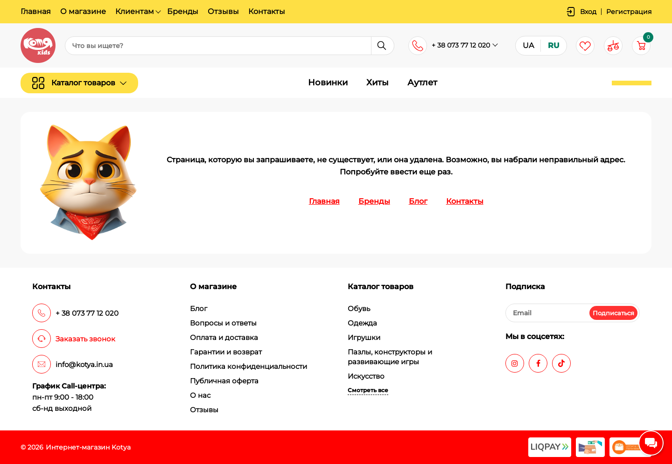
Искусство (366, 376)
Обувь (359, 308)
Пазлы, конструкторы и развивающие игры (390, 356)
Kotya (121, 447)
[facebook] (538, 363)
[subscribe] (572, 313)
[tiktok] (561, 363)
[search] (229, 45)
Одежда (362, 323)
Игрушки (364, 337)
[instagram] (514, 363)
